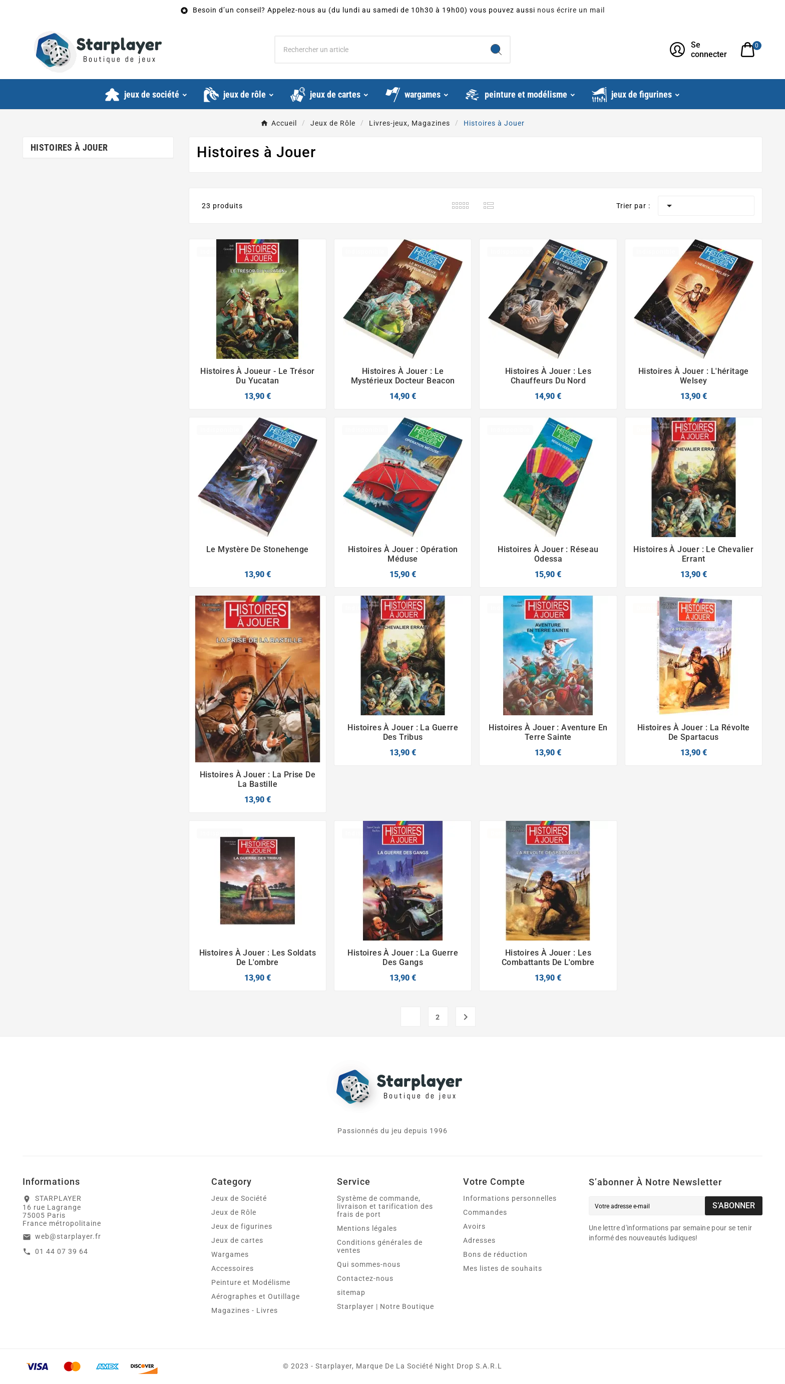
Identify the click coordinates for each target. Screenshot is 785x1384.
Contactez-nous (365, 1278)
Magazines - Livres (244, 1310)
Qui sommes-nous (369, 1264)
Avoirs (474, 1226)
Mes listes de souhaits (502, 1268)
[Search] (496, 49)
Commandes (485, 1212)
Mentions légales (367, 1228)
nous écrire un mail (571, 10)
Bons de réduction (495, 1254)
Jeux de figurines (241, 1226)
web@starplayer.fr (68, 1236)
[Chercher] (379, 50)
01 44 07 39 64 (61, 1251)
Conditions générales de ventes (380, 1246)
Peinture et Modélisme (250, 1282)
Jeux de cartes (237, 1240)
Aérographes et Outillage (255, 1296)
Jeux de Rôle (233, 1212)
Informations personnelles (510, 1198)
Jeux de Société (239, 1198)
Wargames (230, 1254)
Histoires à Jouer (69, 147)
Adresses (479, 1240)
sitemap (351, 1292)
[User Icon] (699, 49)
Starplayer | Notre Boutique (385, 1306)
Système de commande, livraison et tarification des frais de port (385, 1206)
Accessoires (232, 1268)
